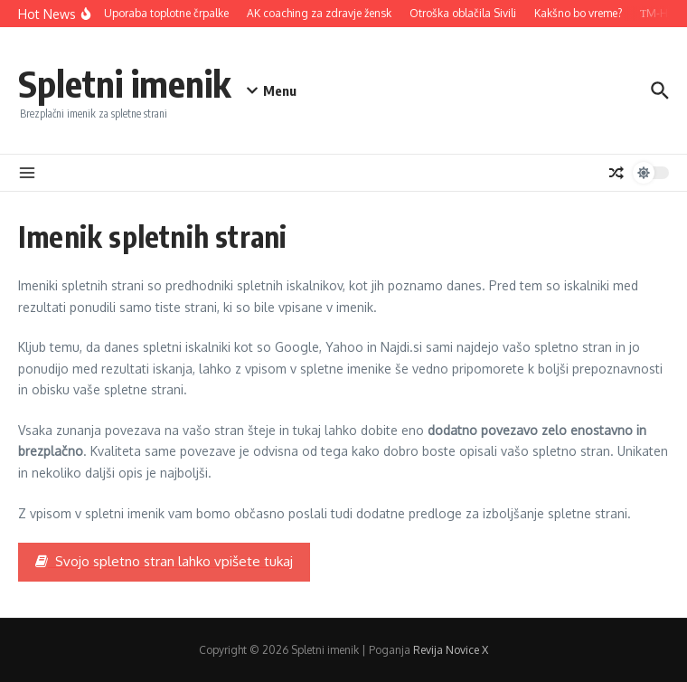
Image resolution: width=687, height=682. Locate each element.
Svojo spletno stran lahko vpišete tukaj (164, 561)
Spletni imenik (124, 83)
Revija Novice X (450, 650)
